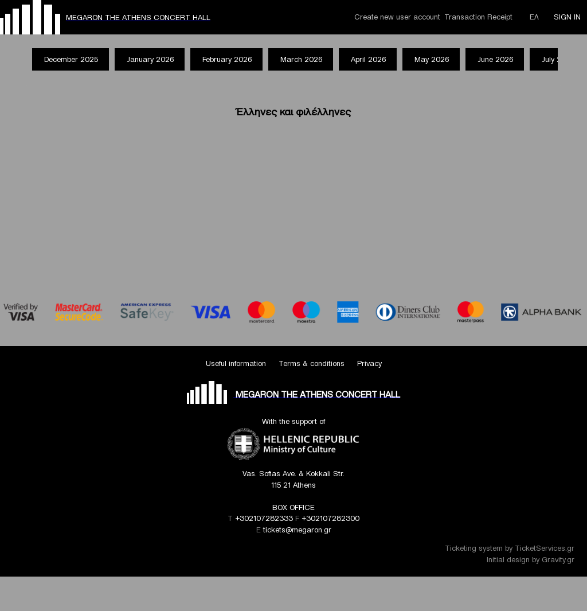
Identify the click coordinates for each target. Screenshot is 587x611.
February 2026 (227, 59)
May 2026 (431, 59)
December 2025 (71, 59)
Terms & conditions (312, 363)
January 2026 (150, 59)
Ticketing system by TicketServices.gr (509, 548)
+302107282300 (330, 518)
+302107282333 (264, 518)
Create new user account (397, 17)
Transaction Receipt (478, 17)
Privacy (369, 363)
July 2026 (558, 59)
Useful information (236, 363)
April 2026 (368, 59)
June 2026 (495, 59)
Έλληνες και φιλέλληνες (294, 111)
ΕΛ (534, 17)
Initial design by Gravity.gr (530, 560)
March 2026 (301, 59)
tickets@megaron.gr (297, 530)
